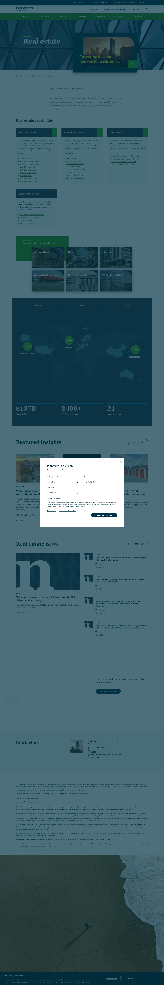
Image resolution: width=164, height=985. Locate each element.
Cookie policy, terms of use (67, 511)
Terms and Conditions (53, 498)
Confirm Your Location (91, 477)
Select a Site (50, 488)
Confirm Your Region (53, 477)
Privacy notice (51, 511)
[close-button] (121, 462)
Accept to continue (104, 515)
